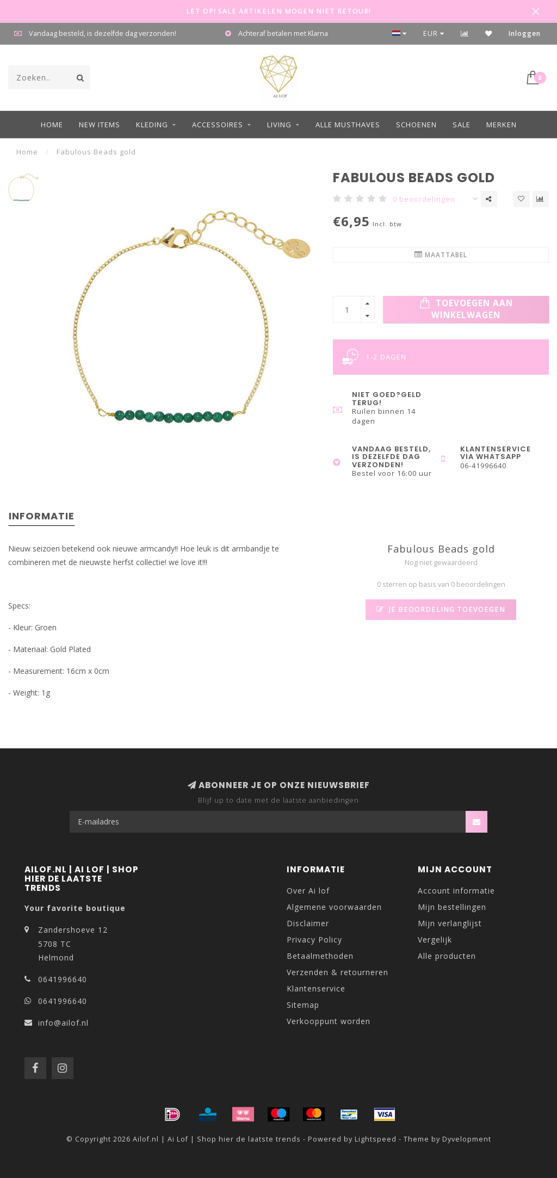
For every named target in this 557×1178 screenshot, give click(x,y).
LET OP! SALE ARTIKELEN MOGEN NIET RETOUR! (278, 11)
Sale (462, 124)
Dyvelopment (466, 1139)
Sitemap (303, 1005)
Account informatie (456, 890)
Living (279, 124)
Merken (501, 124)
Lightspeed (376, 1139)
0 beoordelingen (424, 199)
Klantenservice (316, 988)
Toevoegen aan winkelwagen (466, 309)
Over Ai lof (308, 890)
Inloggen (525, 33)
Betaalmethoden (320, 956)
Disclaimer (308, 923)
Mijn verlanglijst (450, 923)
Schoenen (416, 124)
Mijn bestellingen (452, 907)
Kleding (152, 124)
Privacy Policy (314, 939)
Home (52, 124)
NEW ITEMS (99, 124)
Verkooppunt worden (328, 1021)
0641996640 (62, 979)
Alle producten (447, 956)
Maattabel (440, 254)
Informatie (42, 516)
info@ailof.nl (63, 1023)
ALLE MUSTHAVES (347, 124)
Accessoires (217, 124)
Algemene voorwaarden (334, 907)
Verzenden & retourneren (337, 972)
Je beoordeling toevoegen (440, 609)
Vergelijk (435, 939)
